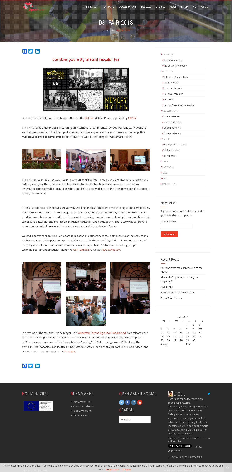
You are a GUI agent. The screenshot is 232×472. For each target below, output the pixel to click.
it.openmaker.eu (171, 116)
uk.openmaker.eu (171, 133)
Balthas (177, 392)
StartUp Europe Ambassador (178, 105)
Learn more (112, 469)
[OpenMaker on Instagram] (133, 402)
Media (184, 6)
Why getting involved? (174, 65)
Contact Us (200, 6)
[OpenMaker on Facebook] (127, 402)
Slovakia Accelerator (84, 406)
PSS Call (165, 138)
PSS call (146, 6)
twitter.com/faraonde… (180, 433)
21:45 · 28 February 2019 (179, 438)
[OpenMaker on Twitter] (121, 402)
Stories (160, 6)
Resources (168, 99)
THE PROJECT (169, 54)
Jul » (188, 344)
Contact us (196, 454)
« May (164, 344)
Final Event (167, 286)
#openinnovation (189, 414)
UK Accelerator (81, 415)
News (173, 6)
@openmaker (200, 406)
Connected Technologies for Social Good (101, 333)
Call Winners (169, 155)
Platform (109, 6)
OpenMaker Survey (171, 298)
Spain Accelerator (82, 410)
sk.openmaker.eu (171, 127)
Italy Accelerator (82, 401)
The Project (90, 6)
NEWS (164, 172)
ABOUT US (167, 71)
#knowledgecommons (180, 406)
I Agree (127, 469)
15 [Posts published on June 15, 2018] (187, 332)
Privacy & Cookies (177, 454)
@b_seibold (179, 395)
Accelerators (127, 6)
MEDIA (164, 178)
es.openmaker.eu (171, 122)
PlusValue (70, 351)
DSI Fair (89, 118)
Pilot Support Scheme (174, 144)
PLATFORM (167, 167)
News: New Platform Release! (177, 292)
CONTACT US (168, 184)
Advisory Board (170, 82)
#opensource (175, 418)
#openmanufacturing (179, 402)
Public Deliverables (172, 93)
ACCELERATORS (170, 110)
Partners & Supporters (175, 76)
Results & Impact (171, 88)
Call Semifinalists (171, 150)
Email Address (168, 221)
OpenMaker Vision (172, 60)
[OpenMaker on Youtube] (139, 402)
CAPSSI (132, 118)
